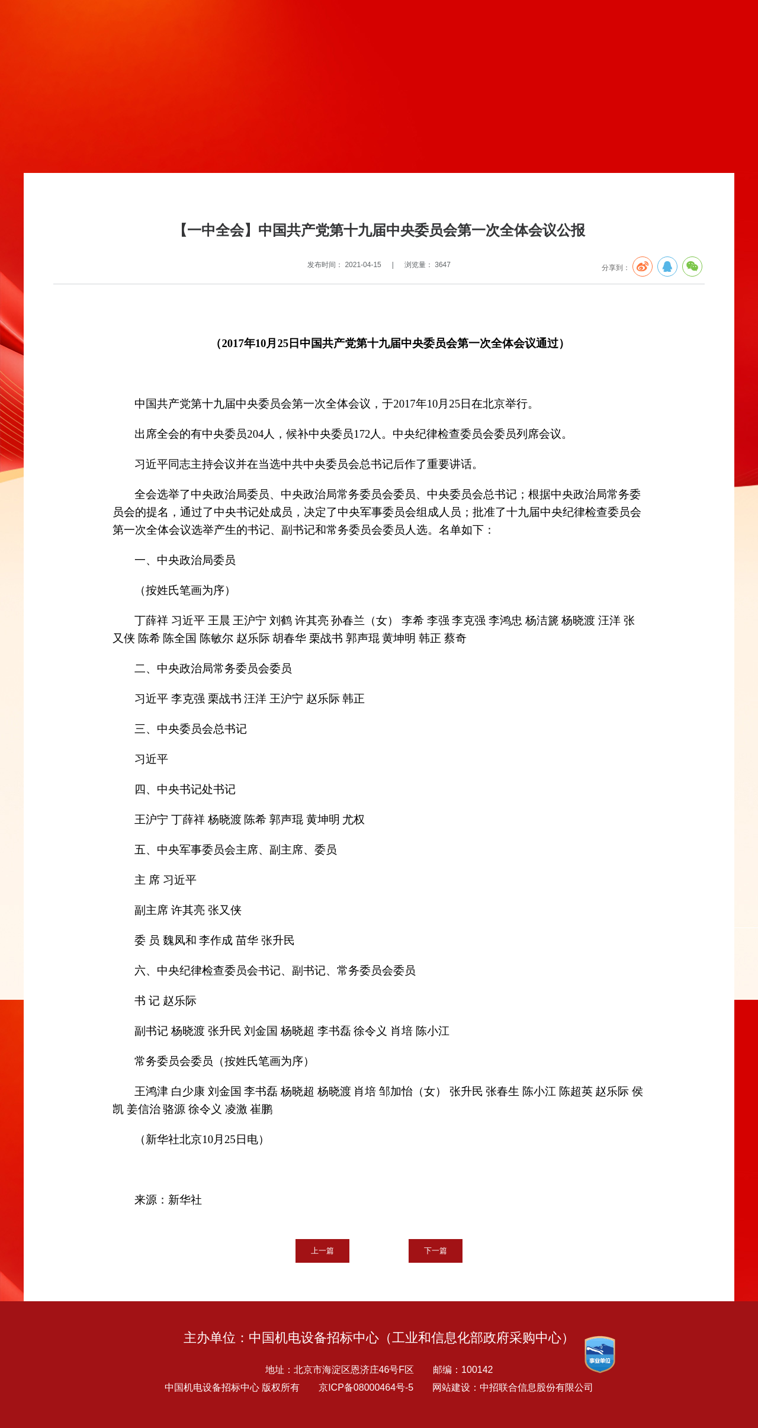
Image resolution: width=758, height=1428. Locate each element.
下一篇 (435, 1250)
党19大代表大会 (232, 198)
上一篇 (322, 1250)
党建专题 (112, 198)
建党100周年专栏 (165, 198)
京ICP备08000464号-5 (366, 1387)
